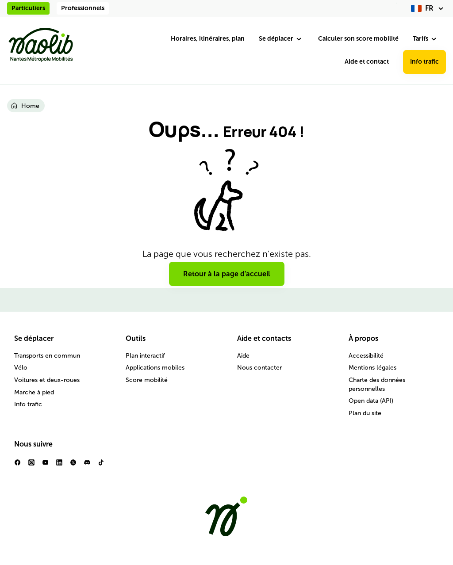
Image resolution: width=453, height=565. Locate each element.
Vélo (20, 367)
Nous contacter (259, 367)
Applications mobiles (155, 367)
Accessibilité (366, 355)
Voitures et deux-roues (47, 380)
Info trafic (424, 61)
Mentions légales (372, 367)
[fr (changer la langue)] (428, 8)
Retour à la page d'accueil (226, 274)
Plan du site (365, 413)
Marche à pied (34, 392)
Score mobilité (147, 380)
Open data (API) (371, 401)
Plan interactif (145, 355)
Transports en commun (47, 355)
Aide (243, 355)
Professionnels (82, 8)
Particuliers (28, 8)
